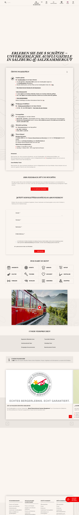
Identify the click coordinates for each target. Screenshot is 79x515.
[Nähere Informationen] (70, 422)
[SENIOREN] (48, 286)
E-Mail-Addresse (20, 239)
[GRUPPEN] (66, 286)
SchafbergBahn (22, 85)
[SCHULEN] (31, 286)
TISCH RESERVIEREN (22, 104)
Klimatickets (49, 163)
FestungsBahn (21, 122)
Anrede (17, 218)
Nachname (18, 232)
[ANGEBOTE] (13, 273)
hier (43, 105)
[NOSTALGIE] (66, 279)
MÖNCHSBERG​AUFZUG (63, 500)
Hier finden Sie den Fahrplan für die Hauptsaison (29, 93)
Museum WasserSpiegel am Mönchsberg (37, 143)
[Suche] (17, 2)
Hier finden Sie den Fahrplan (40, 113)
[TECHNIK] (31, 279)
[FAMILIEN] (13, 286)
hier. (53, 90)
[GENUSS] (48, 273)
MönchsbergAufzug (22, 132)
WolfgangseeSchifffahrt (24, 111)
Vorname (18, 225)
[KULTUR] (13, 279)
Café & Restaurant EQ (21, 97)
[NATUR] (66, 273)
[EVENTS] (31, 273)
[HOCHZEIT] (48, 279)
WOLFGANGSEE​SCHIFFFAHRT (29, 501)
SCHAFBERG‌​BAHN (14, 500)
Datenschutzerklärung (29, 248)
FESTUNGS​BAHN (45, 500)
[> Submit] (39, 256)
